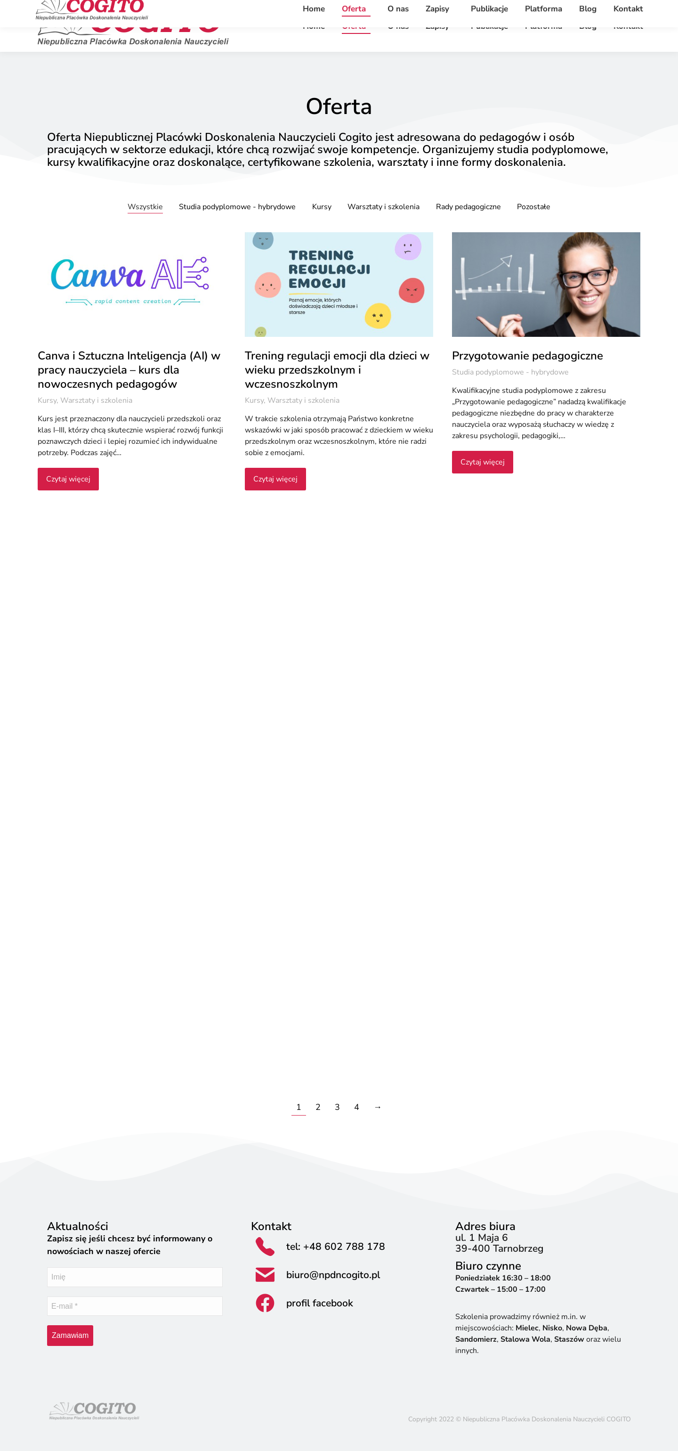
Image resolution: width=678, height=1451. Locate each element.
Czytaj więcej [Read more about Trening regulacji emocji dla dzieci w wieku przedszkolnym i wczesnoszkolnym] (275, 479)
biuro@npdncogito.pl (333, 1274)
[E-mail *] (135, 1306)
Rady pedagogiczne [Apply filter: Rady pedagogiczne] (472, 207)
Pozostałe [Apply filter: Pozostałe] (540, 207)
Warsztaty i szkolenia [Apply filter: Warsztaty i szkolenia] (385, 207)
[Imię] (135, 1277)
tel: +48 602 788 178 (335, 1246)
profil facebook (319, 1303)
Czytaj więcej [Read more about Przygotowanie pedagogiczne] (482, 463)
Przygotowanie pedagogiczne (527, 356)
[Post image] (132, 284)
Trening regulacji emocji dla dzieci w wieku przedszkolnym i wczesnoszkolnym (337, 369)
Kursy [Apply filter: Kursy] (320, 207)
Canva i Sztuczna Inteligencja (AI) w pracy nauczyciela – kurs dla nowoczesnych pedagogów (129, 369)
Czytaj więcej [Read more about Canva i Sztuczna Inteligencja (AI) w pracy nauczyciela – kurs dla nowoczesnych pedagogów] (68, 479)
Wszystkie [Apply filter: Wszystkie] (138, 207)
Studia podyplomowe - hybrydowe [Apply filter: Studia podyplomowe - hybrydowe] (233, 207)
